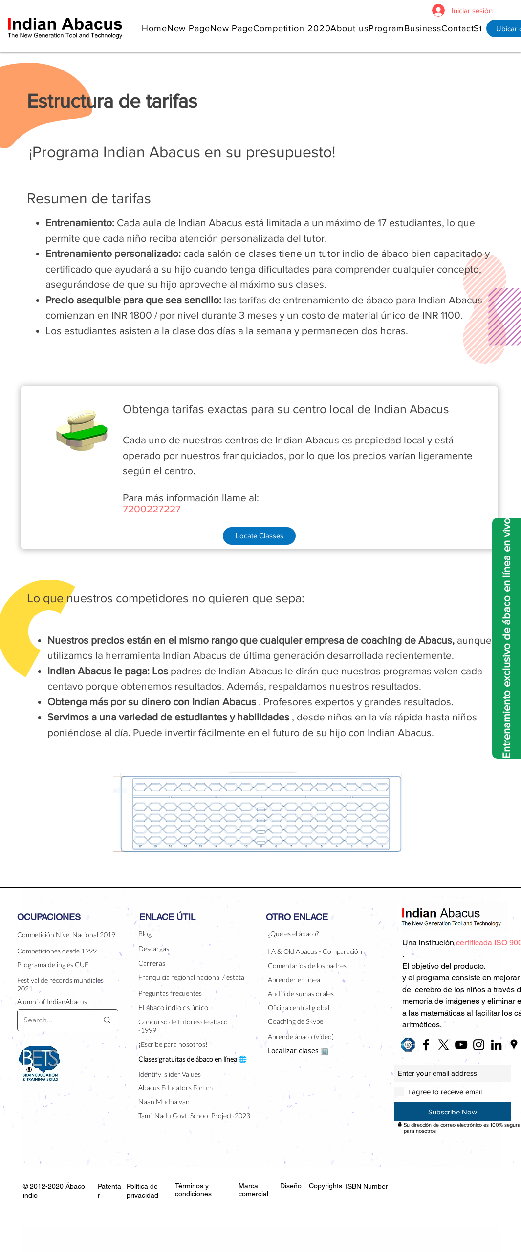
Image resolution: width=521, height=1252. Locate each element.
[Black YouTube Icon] (461, 1044)
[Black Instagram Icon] (478, 1044)
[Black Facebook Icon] (426, 1044)
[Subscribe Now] (452, 1111)
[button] (349, 28)
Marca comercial (253, 1190)
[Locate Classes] (259, 536)
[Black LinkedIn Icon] (496, 1044)
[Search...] (53, 1020)
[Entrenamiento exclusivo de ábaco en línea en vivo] (506, 638)
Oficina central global (298, 1007)
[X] (443, 1044)
